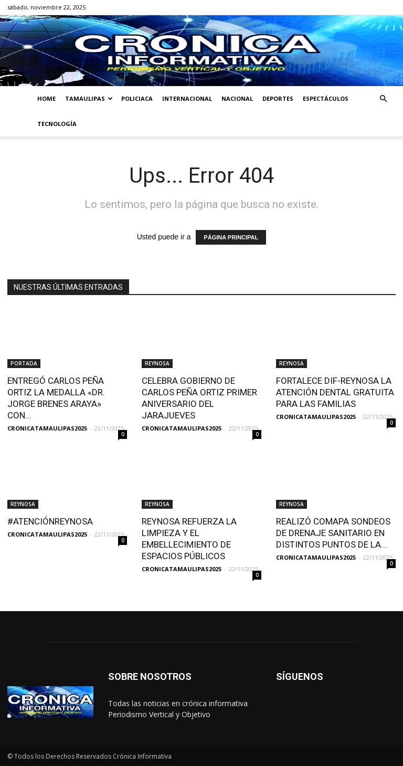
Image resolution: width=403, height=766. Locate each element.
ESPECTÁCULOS (325, 98)
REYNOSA (157, 363)
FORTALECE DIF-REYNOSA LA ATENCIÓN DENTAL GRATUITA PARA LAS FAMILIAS (335, 392)
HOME (46, 98)
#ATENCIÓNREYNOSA (50, 521)
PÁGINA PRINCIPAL (231, 237)
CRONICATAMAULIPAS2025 (47, 428)
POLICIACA (137, 98)
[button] (383, 99)
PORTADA (23, 363)
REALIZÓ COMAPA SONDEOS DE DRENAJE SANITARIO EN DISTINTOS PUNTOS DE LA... (333, 533)
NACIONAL (237, 98)
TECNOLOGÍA (57, 124)
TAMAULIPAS (89, 98)
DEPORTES (277, 98)
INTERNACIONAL (187, 98)
